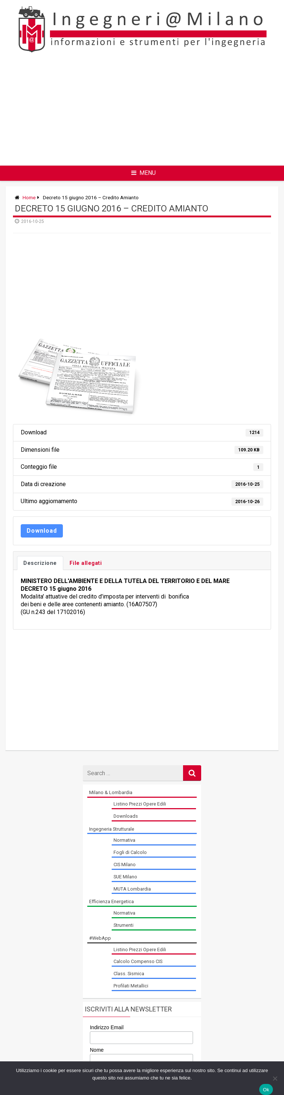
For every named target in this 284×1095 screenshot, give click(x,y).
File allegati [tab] (86, 563)
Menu (143, 172)
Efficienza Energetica (111, 901)
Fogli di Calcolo (130, 852)
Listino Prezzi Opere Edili (140, 804)
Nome (97, 1050)
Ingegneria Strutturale (111, 829)
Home (29, 197)
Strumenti (123, 925)
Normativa (124, 840)
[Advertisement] (169, 109)
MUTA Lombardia (132, 889)
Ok (266, 1089)
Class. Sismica (129, 973)
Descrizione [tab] (40, 563)
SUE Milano (125, 876)
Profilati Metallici (131, 986)
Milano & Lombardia (110, 792)
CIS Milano (125, 864)
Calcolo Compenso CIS (138, 961)
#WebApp (100, 938)
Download (42, 530)
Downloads (126, 816)
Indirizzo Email (107, 1027)
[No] (274, 1078)
